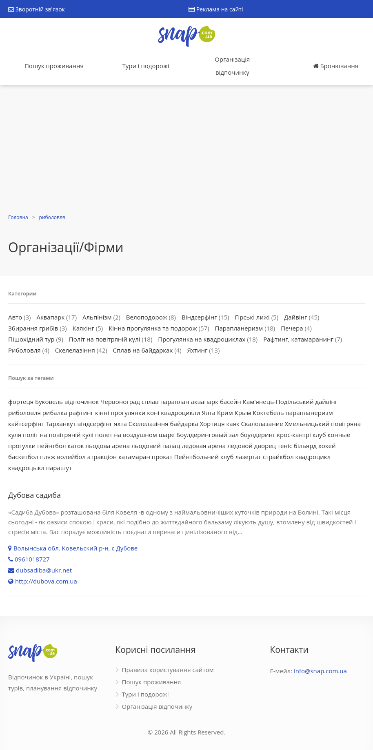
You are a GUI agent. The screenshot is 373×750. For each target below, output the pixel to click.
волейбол (71, 457)
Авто (15, 317)
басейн (230, 401)
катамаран (134, 457)
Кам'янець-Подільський (278, 401)
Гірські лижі (252, 317)
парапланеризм (309, 412)
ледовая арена (204, 446)
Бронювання (335, 66)
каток (76, 446)
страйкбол (278, 457)
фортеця (20, 401)
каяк (232, 423)
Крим (225, 412)
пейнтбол (51, 446)
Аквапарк (50, 317)
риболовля (52, 217)
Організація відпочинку (232, 65)
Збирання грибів (33, 328)
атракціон (102, 457)
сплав (150, 401)
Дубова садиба (34, 495)
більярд (305, 446)
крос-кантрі (294, 434)
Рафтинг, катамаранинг (298, 339)
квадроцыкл (26, 468)
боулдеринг (257, 434)
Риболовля (24, 350)
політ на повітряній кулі (58, 434)
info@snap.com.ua (320, 671)
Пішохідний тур (31, 339)
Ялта (208, 412)
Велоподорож (146, 317)
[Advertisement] (186, 150)
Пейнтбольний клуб (203, 457)
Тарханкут (61, 423)
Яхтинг (197, 350)
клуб (319, 434)
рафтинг (81, 412)
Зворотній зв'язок (36, 9)
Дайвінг (295, 317)
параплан (174, 401)
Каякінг (83, 328)
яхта (120, 423)
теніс (285, 446)
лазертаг (248, 457)
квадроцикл (313, 457)
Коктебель (268, 412)
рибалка (54, 412)
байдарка (184, 423)
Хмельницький (307, 423)
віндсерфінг (95, 423)
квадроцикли (180, 412)
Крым (243, 412)
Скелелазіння (75, 350)
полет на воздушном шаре (135, 434)
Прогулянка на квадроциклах (201, 339)
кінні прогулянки (120, 412)
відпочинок (81, 401)
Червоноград (120, 401)
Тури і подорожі (145, 66)
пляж (47, 457)
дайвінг (326, 401)
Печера (292, 328)
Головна (18, 217)
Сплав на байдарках (143, 350)
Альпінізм (97, 317)
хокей (327, 446)
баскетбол (23, 457)
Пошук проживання (54, 66)
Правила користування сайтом (168, 670)
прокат (162, 457)
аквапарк (204, 401)
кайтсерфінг (26, 423)
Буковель (49, 401)
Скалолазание (262, 423)
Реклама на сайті (216, 9)
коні (153, 412)
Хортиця (212, 423)
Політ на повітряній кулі (104, 339)
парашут (59, 468)
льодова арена (107, 446)
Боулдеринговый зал (207, 434)
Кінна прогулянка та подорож (153, 328)
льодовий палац (155, 446)
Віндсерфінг (199, 317)
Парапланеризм (239, 328)
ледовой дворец (251, 446)
